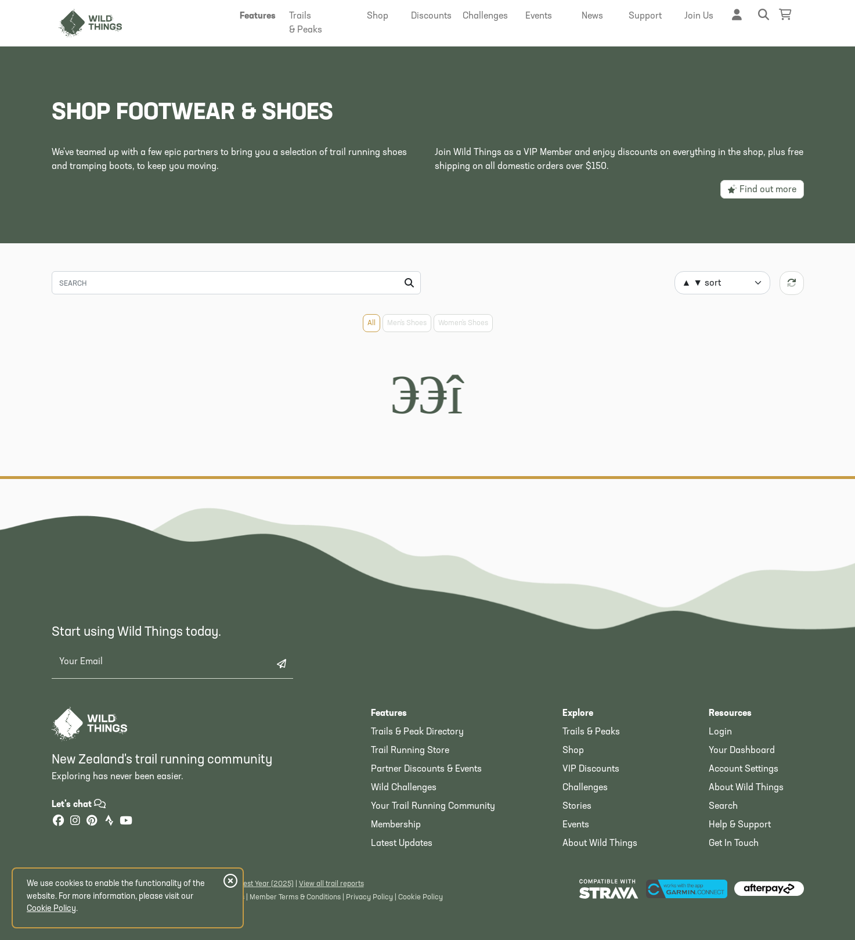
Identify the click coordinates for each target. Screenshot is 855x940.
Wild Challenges (403, 788)
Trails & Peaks (591, 732)
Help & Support (740, 825)
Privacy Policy (369, 897)
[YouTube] (126, 821)
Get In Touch (734, 843)
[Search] (236, 282)
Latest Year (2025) (263, 884)
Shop (573, 750)
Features (389, 713)
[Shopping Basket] (785, 15)
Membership (396, 825)
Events (575, 825)
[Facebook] (59, 821)
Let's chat (79, 804)
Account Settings (743, 769)
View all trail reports (331, 884)
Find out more (762, 189)
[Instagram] (75, 821)
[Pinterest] (92, 821)
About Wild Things (599, 843)
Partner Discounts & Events (426, 769)
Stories (576, 806)
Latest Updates (401, 843)
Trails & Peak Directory (417, 732)
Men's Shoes (407, 323)
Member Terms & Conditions (295, 897)
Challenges (585, 788)
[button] (258, 16)
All (371, 323)
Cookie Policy (420, 897)
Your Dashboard (742, 750)
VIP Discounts (590, 769)
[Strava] (109, 821)
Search (723, 806)
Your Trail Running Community (433, 806)
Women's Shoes (463, 323)
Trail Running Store (410, 750)
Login (720, 732)
